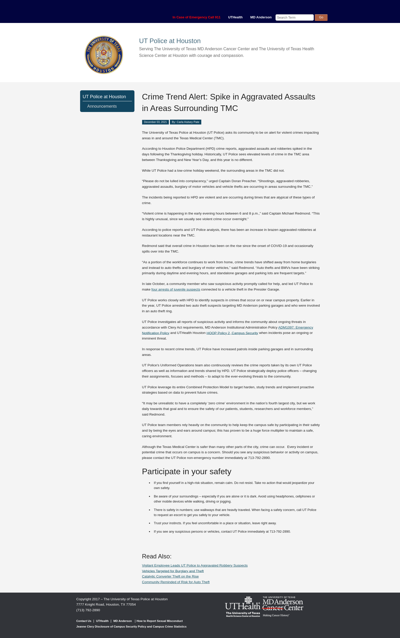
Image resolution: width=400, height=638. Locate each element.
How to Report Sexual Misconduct (159, 620)
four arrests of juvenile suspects (176, 289)
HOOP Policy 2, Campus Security (232, 333)
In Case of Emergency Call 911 (197, 17)
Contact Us (83, 620)
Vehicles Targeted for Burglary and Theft (173, 571)
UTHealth (235, 17)
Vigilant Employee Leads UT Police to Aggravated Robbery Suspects (195, 565)
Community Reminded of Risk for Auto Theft (176, 582)
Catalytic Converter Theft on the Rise (170, 576)
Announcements (102, 106)
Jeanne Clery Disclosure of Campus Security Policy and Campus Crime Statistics (131, 626)
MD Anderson (261, 17)
